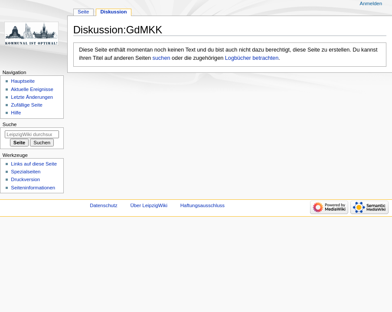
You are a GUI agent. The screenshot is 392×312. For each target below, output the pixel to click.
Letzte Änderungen (32, 97)
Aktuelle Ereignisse (32, 89)
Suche (10, 124)
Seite (83, 11)
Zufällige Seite (26, 104)
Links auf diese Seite (34, 163)
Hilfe (16, 112)
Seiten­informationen (33, 187)
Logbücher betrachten (251, 58)
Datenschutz (104, 205)
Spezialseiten (25, 171)
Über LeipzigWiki (148, 205)
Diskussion (113, 11)
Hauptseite (23, 81)
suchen (161, 58)
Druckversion (25, 179)
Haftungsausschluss (202, 205)
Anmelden (371, 3)
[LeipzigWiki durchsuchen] (32, 134)
